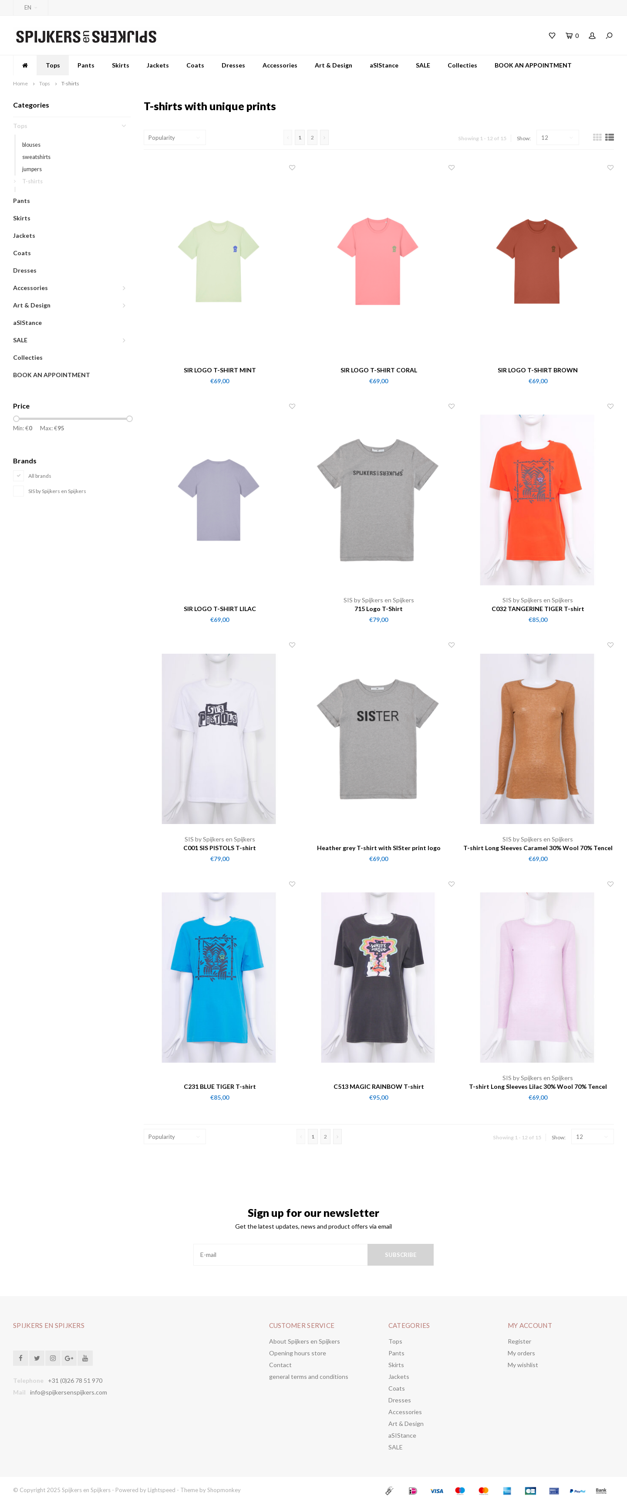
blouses (31, 145)
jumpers (32, 169)
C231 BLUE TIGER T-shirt (220, 1086)
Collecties (462, 65)
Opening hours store (297, 1353)
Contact (280, 1364)
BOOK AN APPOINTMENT (533, 65)
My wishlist (523, 1364)
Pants (86, 65)
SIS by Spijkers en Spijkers (57, 491)
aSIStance (384, 65)
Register (519, 1341)
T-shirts (70, 83)
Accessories (280, 65)
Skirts (120, 65)
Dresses (233, 65)
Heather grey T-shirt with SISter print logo (379, 847)
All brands (39, 476)
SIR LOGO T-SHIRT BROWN (538, 370)
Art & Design (333, 65)
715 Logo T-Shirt (378, 608)
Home (20, 83)
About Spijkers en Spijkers (304, 1341)
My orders (521, 1353)
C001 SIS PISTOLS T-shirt (219, 847)
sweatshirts (36, 157)
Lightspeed (161, 1489)
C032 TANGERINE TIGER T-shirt (538, 608)
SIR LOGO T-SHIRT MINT (220, 370)
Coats (195, 65)
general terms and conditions (308, 1376)
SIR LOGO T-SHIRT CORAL (378, 370)
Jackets (158, 65)
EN (30, 7)
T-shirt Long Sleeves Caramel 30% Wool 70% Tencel (538, 847)
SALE (423, 65)
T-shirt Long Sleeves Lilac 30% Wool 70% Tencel (538, 1086)
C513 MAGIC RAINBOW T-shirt (379, 1086)
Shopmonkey (224, 1489)
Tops (53, 65)
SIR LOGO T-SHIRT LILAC (220, 608)
